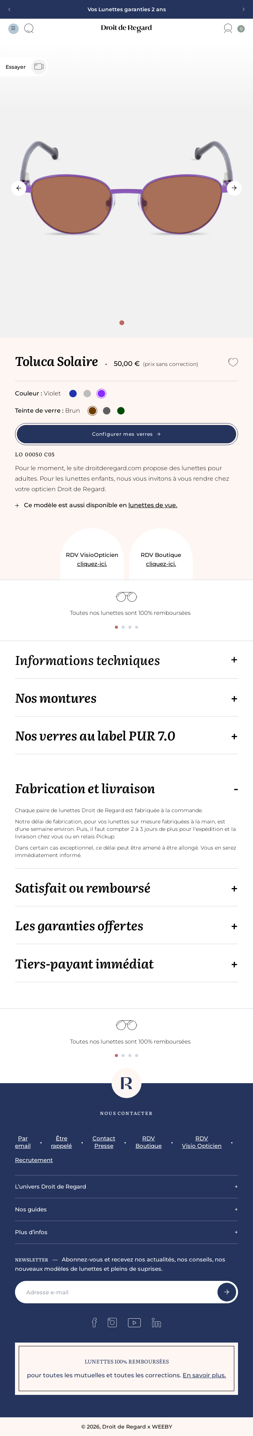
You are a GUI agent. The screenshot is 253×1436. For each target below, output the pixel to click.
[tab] (121, 322)
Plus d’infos (31, 1232)
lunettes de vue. (152, 505)
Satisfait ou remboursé (82, 887)
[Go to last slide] (18, 188)
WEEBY (162, 1426)
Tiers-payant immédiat (84, 963)
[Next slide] (241, 9)
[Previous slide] (12, 9)
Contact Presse (103, 1142)
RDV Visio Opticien (202, 1142)
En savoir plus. (204, 1375)
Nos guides (31, 1209)
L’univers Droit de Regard (50, 1186)
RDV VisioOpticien (92, 559)
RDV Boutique (161, 559)
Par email (23, 1142)
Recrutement (34, 1160)
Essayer (26, 66)
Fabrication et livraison (85, 788)
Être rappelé (61, 1142)
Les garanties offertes (79, 925)
